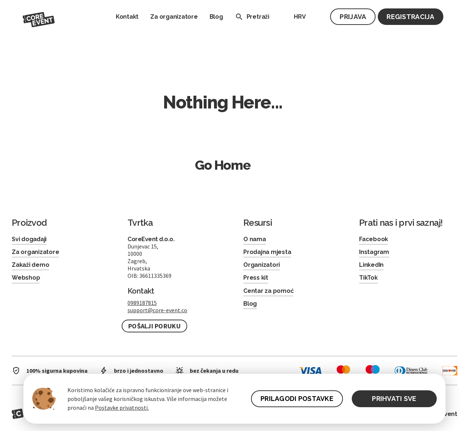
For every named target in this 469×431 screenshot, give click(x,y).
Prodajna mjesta (267, 251)
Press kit (255, 277)
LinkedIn (371, 264)
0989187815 (142, 302)
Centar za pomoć (268, 290)
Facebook (373, 239)
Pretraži (250, 17)
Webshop (26, 277)
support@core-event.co (157, 310)
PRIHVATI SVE (394, 398)
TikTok (368, 277)
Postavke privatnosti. (122, 407)
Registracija (410, 17)
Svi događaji (29, 239)
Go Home (223, 165)
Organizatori (261, 264)
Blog (216, 16)
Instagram (374, 251)
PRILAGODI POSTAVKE (297, 398)
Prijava (353, 17)
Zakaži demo (30, 264)
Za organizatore (173, 16)
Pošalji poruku (154, 326)
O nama (254, 239)
